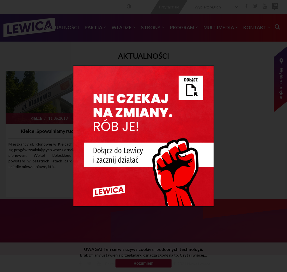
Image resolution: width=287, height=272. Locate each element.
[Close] (209, 70)
